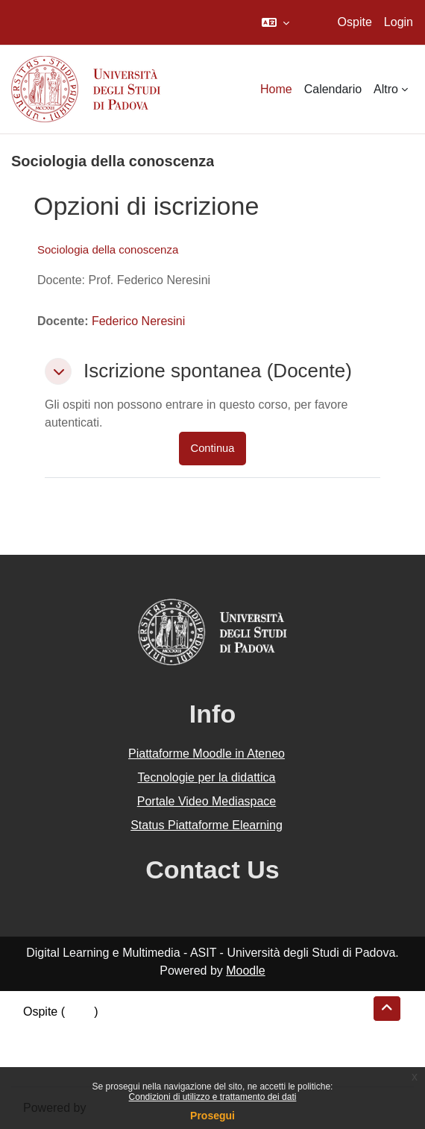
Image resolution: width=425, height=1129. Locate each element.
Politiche (45, 1047)
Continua (213, 448)
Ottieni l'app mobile (74, 1065)
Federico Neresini (138, 321)
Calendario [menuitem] (333, 89)
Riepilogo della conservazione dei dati (123, 1029)
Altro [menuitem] (386, 89)
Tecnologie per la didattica (206, 777)
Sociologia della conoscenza (107, 249)
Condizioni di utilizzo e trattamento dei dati (213, 1097)
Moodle (245, 970)
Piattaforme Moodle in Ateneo (206, 753)
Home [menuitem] (276, 89)
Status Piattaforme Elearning (206, 825)
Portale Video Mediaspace (207, 801)
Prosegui (212, 1116)
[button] (275, 22)
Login (398, 22)
